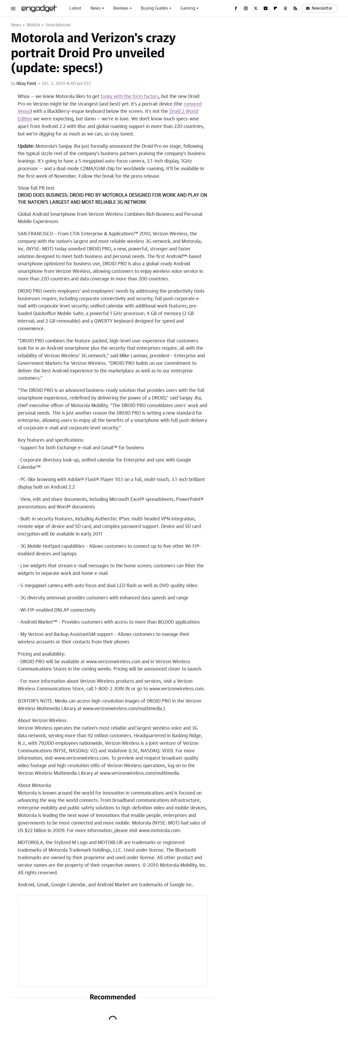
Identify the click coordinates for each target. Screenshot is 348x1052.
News (96, 8)
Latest (75, 8)
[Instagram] (246, 8)
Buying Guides (154, 8)
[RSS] (295, 8)
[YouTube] (265, 8)
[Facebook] (236, 8)
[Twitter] (256, 8)
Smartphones (58, 25)
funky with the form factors (130, 96)
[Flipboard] (275, 8)
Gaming (188, 8)
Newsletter (319, 8)
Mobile (33, 25)
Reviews (120, 8)
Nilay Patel (26, 84)
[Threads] (285, 8)
